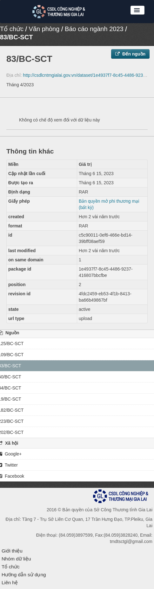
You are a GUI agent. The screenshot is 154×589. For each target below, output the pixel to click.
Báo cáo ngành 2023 (94, 28)
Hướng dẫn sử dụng (24, 574)
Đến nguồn (130, 53)
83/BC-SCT (16, 37)
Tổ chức (11, 28)
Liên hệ (10, 582)
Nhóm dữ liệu (16, 558)
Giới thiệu (12, 550)
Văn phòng (44, 28)
